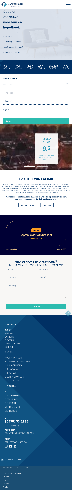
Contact (9, 347)
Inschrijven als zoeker (12, 52)
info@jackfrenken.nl (13, 426)
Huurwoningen (13, 365)
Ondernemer (12, 395)
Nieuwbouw (11, 369)
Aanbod (8, 330)
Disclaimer (7, 487)
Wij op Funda (12, 459)
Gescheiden (12, 399)
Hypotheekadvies (13, 343)
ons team (47, 205)
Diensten (9, 340)
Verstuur (36, 306)
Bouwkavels (12, 373)
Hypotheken (12, 380)
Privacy (6, 480)
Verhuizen (11, 410)
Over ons (9, 337)
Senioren (10, 403)
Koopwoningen (13, 357)
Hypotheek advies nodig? (13, 46)
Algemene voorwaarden (12, 473)
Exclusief (10, 333)
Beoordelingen (27, 205)
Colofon (6, 477)
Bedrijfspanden (14, 376)
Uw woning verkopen (12, 41)
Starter (9, 391)
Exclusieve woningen (17, 361)
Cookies (6, 483)
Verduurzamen (13, 406)
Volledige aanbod (10, 36)
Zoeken (36, 121)
